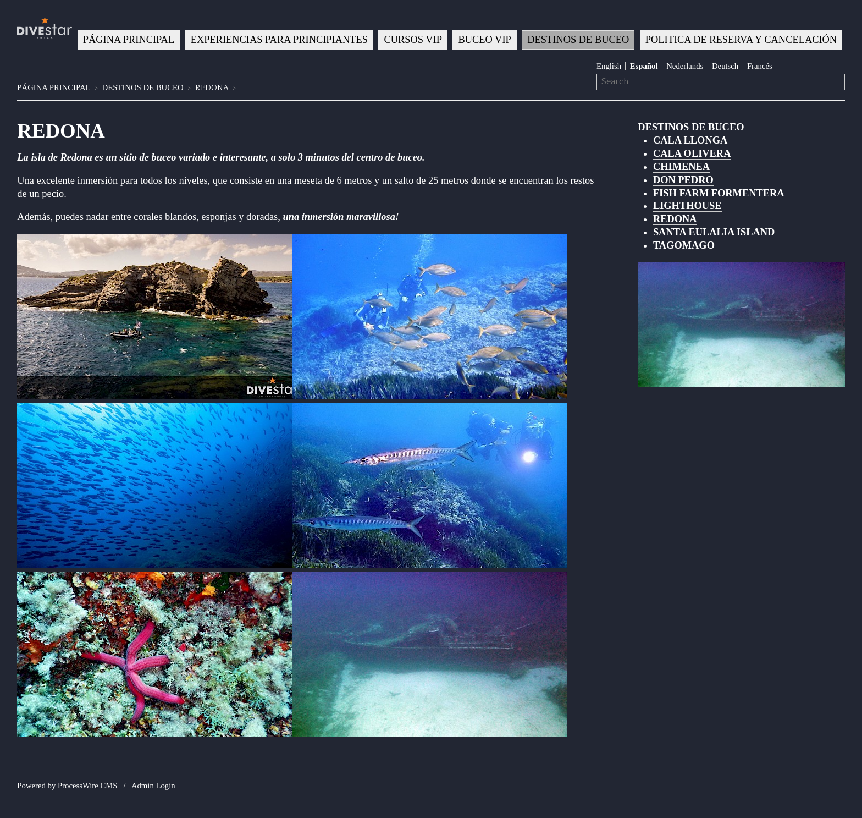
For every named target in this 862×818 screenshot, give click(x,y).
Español (644, 66)
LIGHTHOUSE (687, 205)
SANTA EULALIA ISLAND (714, 232)
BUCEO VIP (484, 39)
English (608, 66)
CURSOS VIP (413, 39)
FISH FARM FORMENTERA (718, 193)
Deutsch (725, 66)
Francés (759, 66)
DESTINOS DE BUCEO (578, 39)
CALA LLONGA (690, 140)
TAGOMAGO (684, 245)
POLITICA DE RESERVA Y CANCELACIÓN (741, 39)
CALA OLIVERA (692, 153)
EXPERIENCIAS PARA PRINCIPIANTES (279, 39)
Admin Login (153, 785)
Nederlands (684, 66)
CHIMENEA (681, 166)
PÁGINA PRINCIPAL (128, 39)
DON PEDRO (683, 179)
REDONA (675, 218)
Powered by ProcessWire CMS (67, 785)
